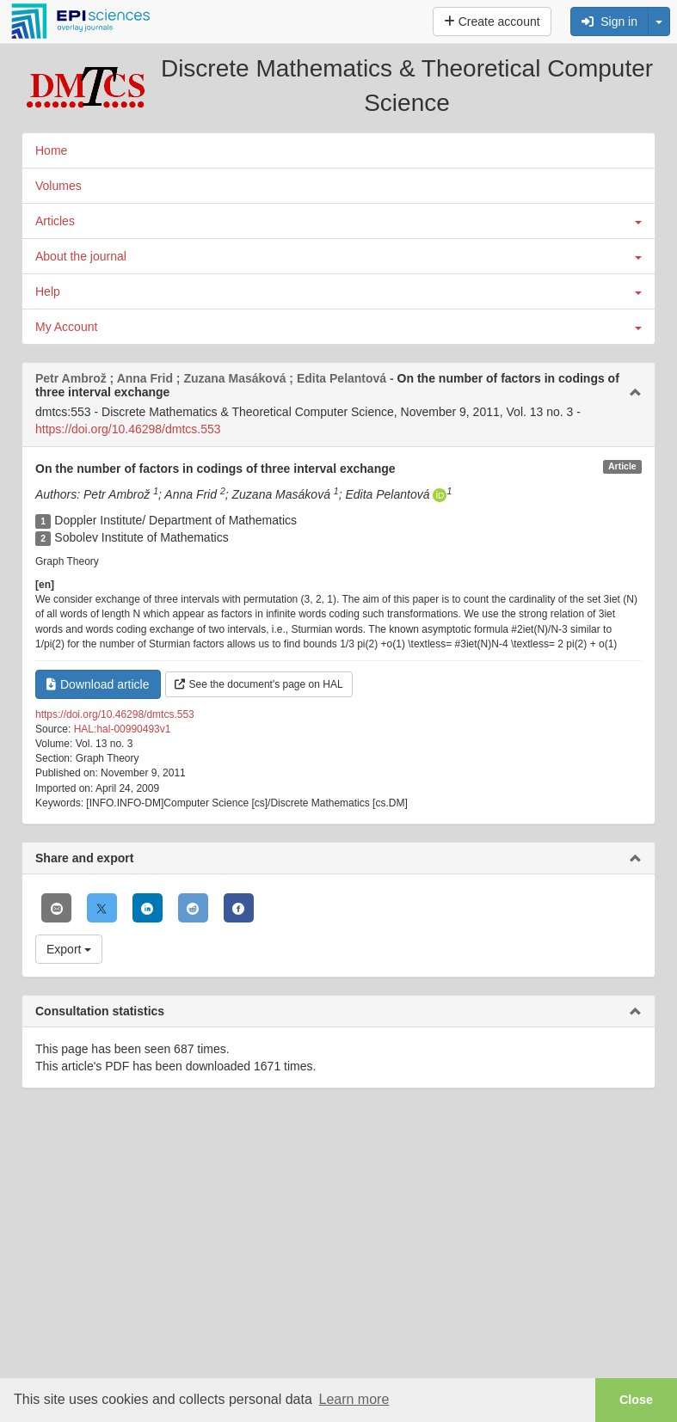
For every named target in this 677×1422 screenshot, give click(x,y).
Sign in (609, 21)
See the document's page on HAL (259, 684)
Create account (492, 21)
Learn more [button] (353, 1399)
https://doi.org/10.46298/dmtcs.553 (128, 429)
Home (51, 150)
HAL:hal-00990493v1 (122, 729)
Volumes (58, 186)
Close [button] (636, 1400)
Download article (98, 684)
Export (68, 949)
